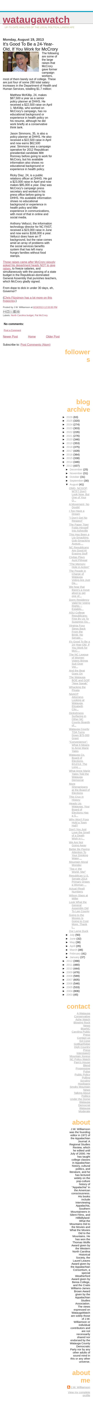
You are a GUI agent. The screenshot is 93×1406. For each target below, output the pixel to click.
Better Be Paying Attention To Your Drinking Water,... (79, 854)
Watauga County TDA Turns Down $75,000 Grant (79, 733)
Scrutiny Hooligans (84, 1082)
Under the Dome (80, 1098)
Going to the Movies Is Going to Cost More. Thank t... (78, 921)
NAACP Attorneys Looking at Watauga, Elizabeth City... (76, 701)
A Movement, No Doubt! (79, 506)
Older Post (53, 336)
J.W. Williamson (80, 1387)
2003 (70, 994)
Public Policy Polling (82, 1076)
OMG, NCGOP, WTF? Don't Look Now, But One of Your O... (79, 494)
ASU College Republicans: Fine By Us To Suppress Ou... (79, 617)
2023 (70, 428)
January (75, 957)
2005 (70, 987)
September (77, 480)
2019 (70, 443)
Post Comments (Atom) (35, 344)
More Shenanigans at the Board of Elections (79, 788)
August (74, 484)
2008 (70, 975)
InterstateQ (83, 1053)
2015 (70, 458)
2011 (70, 964)
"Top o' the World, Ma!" (77, 870)
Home (32, 336)
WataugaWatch (36, 19)
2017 (70, 450)
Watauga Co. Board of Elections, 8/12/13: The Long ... (78, 761)
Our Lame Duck (78, 931)
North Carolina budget (22, 315)
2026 (70, 417)
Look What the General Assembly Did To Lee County (79, 906)
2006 (70, 983)
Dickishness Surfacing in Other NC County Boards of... (79, 719)
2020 (70, 439)
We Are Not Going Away (77, 844)
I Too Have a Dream (76, 512)
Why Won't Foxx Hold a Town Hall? (79, 822)
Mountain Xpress (80, 1056)
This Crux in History (76, 798)
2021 (70, 435)
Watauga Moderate (84, 1110)
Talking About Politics (82, 1094)
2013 (70, 465)
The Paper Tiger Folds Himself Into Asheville (79, 527)
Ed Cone (84, 1040)
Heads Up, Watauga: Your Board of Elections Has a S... (79, 809)
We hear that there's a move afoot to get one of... (79, 591)
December (76, 469)
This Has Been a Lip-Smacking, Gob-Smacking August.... (79, 539)
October (75, 476)
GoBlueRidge (82, 1043)
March (74, 949)
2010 (70, 968)
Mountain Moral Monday (78, 863)
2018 (70, 446)
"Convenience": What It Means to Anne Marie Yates (79, 746)
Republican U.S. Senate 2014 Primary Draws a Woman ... (79, 880)
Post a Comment (12, 330)
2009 (70, 972)
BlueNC (85, 1028)
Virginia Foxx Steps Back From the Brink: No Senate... (77, 631)
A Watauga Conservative (82, 1015)
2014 (70, 461)
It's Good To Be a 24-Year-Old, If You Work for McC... (79, 646)
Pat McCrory (41, 315)
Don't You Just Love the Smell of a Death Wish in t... (79, 834)
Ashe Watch (83, 1019)
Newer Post (10, 336)
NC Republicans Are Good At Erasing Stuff (79, 550)
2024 (70, 424)
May (73, 942)
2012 (70, 960)
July (72, 934)
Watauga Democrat (84, 1103)
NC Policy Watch (80, 1059)
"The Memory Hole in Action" (79, 565)
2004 (70, 990)
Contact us (83, 1037)
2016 (70, 454)
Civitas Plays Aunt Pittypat (78, 559)
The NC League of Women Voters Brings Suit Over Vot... (78, 660)
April (73, 945)
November (76, 473)
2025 (70, 420)
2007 (70, 979)
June (73, 938)
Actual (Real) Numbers (77, 890)
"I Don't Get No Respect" (78, 519)
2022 (70, 432)
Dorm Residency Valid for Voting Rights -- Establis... (79, 604)
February (75, 953)
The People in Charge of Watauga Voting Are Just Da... (79, 577)
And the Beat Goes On (77, 672)
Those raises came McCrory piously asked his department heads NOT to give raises (29, 265)
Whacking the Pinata (77, 689)
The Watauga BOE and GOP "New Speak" (79, 680)
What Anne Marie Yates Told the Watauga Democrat (79, 775)
